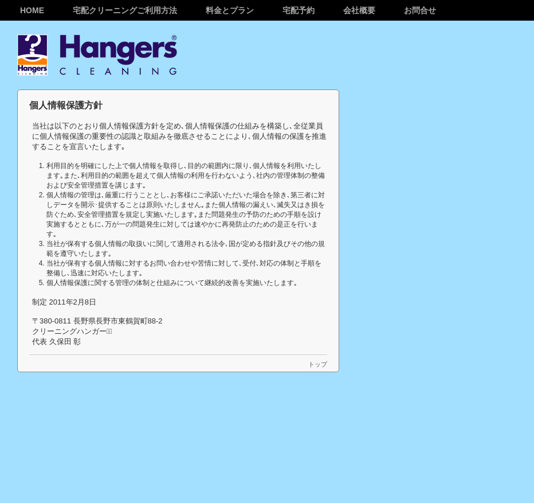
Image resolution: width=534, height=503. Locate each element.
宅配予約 (298, 10)
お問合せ (420, 10)
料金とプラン (230, 10)
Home (32, 10)
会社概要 (359, 10)
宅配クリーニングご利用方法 (125, 10)
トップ (317, 364)
